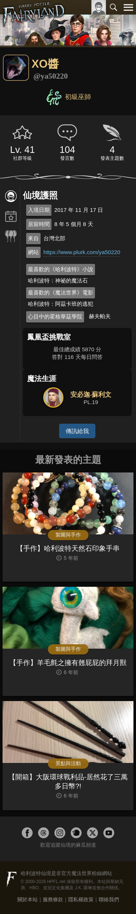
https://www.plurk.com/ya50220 (82, 252)
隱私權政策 (81, 899)
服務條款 (53, 899)
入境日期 (39, 210)
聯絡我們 (109, 899)
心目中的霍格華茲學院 (55, 316)
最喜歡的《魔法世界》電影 (60, 292)
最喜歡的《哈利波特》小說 (60, 269)
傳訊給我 (77, 431)
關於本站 (27, 899)
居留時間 (39, 224)
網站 (33, 252)
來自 (33, 238)
